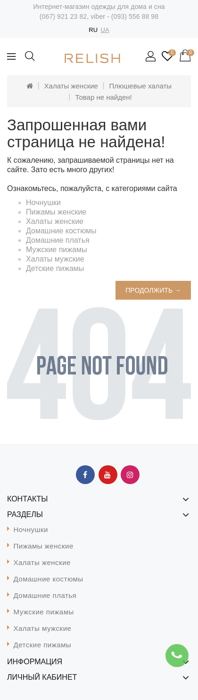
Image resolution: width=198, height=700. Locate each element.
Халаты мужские (55, 259)
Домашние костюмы (61, 231)
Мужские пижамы (56, 250)
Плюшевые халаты (140, 86)
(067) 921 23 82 (63, 16)
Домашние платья (58, 240)
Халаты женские (71, 86)
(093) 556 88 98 (134, 16)
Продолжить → (153, 290)
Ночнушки (43, 203)
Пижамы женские (56, 212)
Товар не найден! (103, 97)
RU (93, 29)
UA (105, 29)
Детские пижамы (55, 268)
